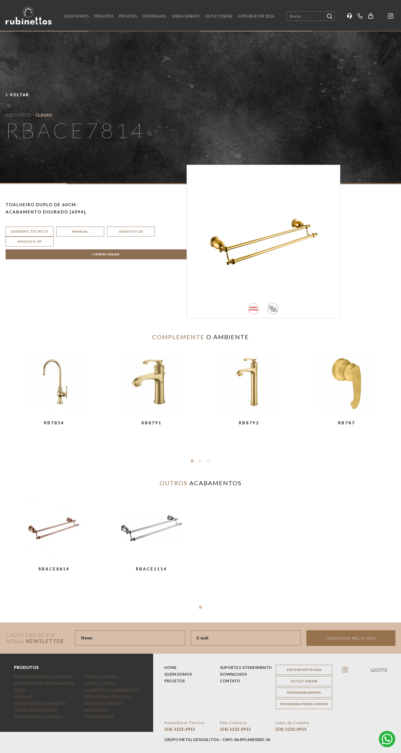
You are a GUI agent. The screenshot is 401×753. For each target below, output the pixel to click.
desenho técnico (29, 231)
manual (80, 231)
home (170, 667)
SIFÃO (19, 690)
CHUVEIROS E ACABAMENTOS (111, 690)
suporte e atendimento (246, 667)
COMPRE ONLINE (105, 254)
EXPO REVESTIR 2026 (256, 16)
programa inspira (304, 692)
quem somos (76, 16)
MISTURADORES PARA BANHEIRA (44, 683)
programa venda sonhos (304, 704)
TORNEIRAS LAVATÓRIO (36, 710)
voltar (19, 94)
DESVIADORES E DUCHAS (107, 696)
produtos (103, 16)
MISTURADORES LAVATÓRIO (40, 703)
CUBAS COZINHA (99, 683)
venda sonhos (185, 16)
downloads (154, 16)
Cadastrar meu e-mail (350, 638)
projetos (128, 16)
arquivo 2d (131, 231)
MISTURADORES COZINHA (38, 716)
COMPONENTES (99, 716)
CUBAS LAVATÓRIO (101, 676)
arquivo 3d (30, 241)
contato (230, 680)
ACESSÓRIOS (18, 114)
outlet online (219, 16)
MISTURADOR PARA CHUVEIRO (42, 676)
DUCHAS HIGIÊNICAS (103, 703)
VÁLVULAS (23, 696)
